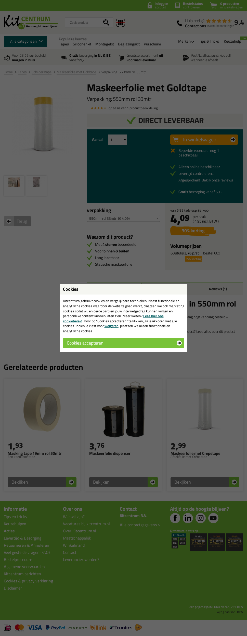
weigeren (112, 326)
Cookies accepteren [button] (85, 343)
